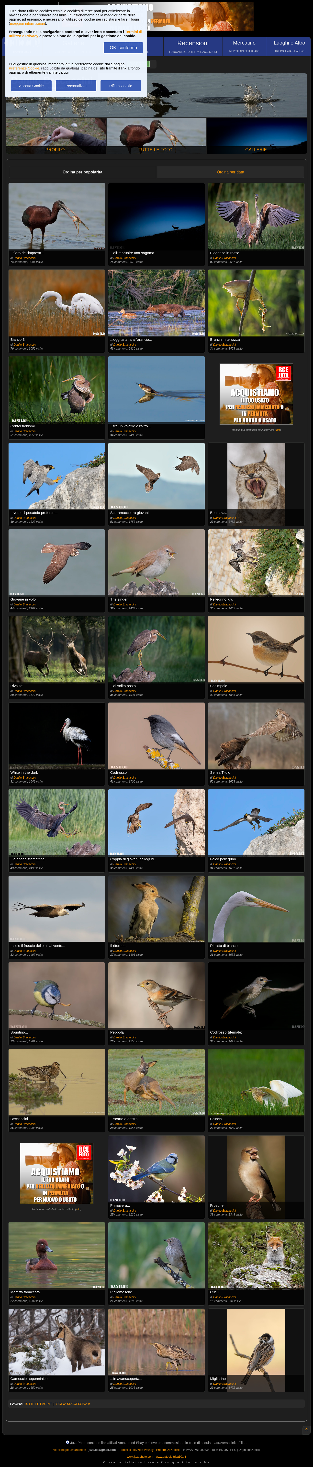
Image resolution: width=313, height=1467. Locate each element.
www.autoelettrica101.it (171, 1456)
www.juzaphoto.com (140, 1456)
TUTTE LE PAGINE (38, 1404)
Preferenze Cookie (24, 68)
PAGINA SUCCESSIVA (72, 1404)
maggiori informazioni (27, 23)
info (278, 429)
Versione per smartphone (69, 1450)
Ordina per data (230, 172)
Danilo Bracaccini (24, 258)
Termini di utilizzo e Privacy (136, 1450)
